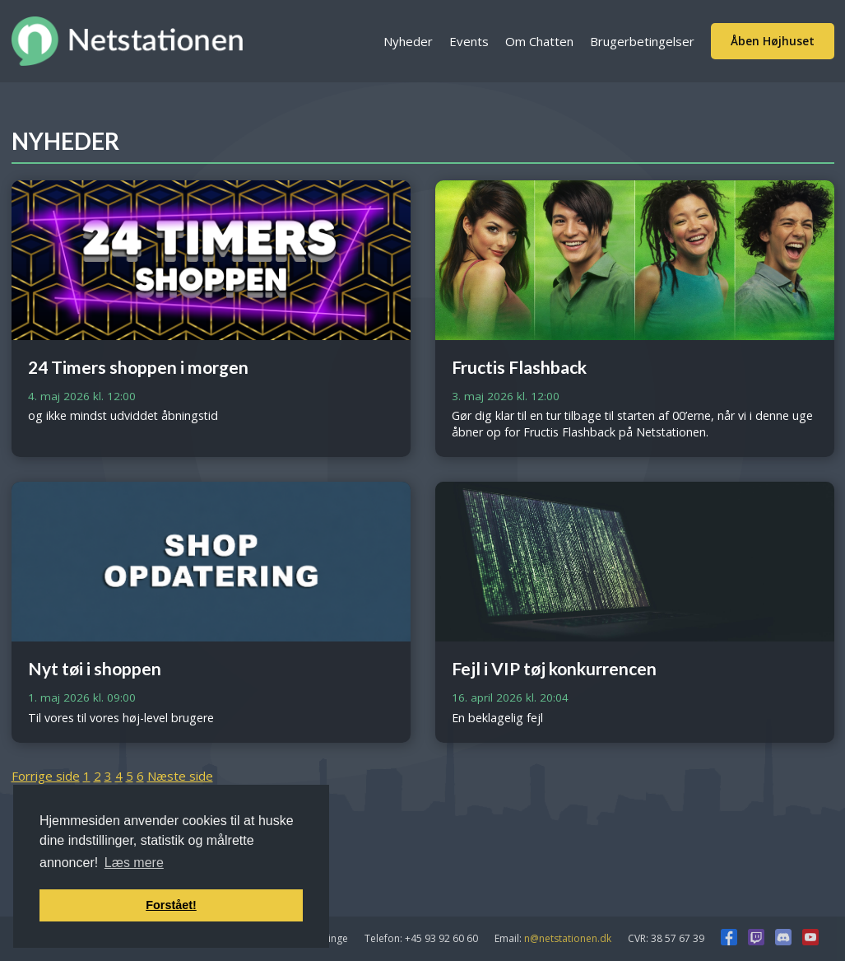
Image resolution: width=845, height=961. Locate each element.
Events (469, 41)
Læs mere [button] (134, 863)
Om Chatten (539, 41)
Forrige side (46, 775)
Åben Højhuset (773, 41)
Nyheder (408, 41)
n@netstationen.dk (567, 938)
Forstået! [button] (171, 905)
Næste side (180, 775)
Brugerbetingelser (642, 41)
